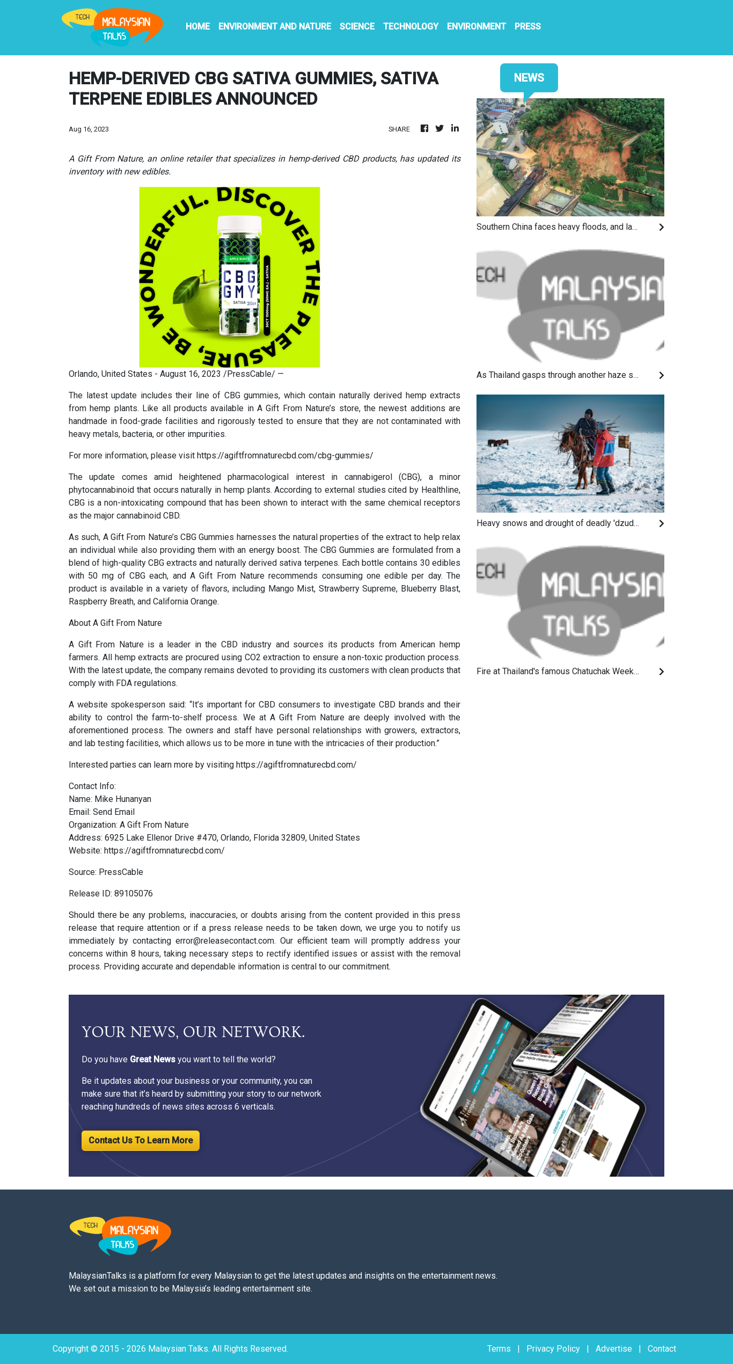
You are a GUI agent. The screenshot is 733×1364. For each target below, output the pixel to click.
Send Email (114, 812)
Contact (662, 1349)
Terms (499, 1349)
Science (357, 26)
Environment (476, 26)
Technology (410, 26)
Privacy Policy (553, 1349)
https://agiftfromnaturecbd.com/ (296, 765)
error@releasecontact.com (224, 941)
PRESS (528, 26)
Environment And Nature (274, 26)
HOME (198, 26)
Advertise (614, 1349)
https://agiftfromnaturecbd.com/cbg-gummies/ (285, 455)
